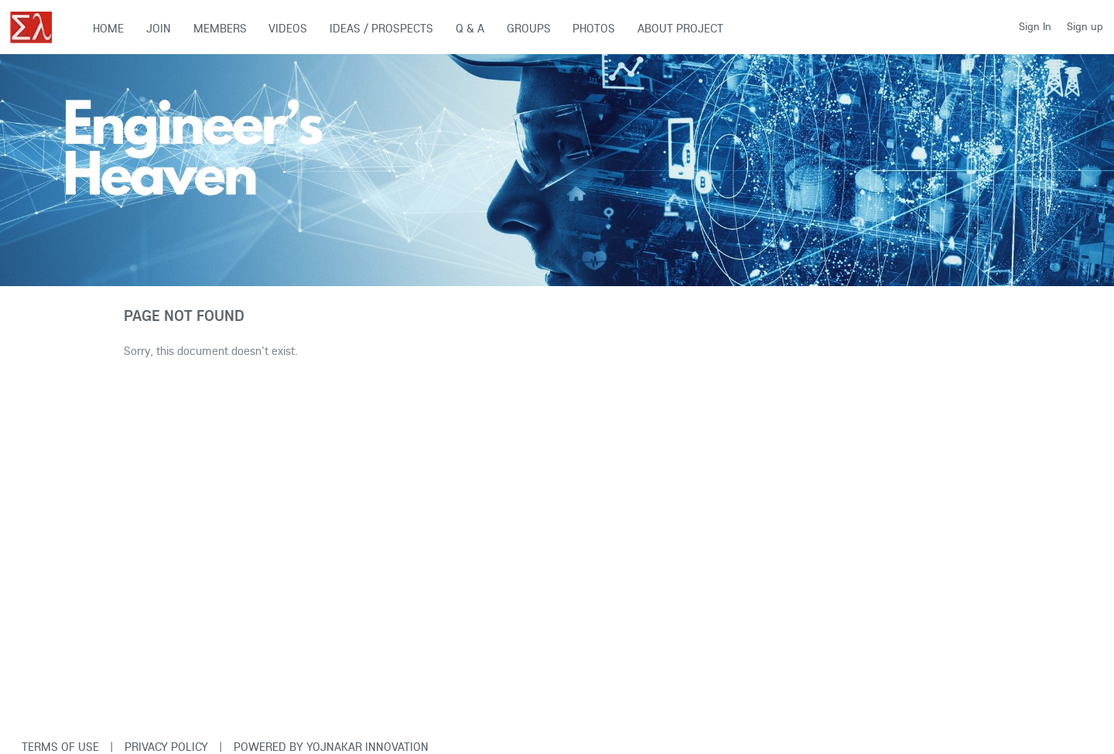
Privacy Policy (166, 747)
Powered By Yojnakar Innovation (331, 747)
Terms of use (60, 747)
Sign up (1085, 26)
